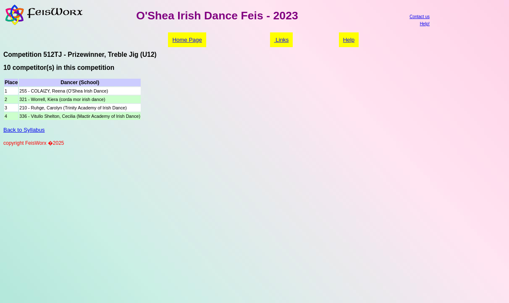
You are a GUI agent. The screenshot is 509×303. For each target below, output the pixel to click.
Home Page (187, 40)
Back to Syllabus (24, 130)
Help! (425, 23)
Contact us (419, 16)
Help (348, 40)
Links (281, 40)
